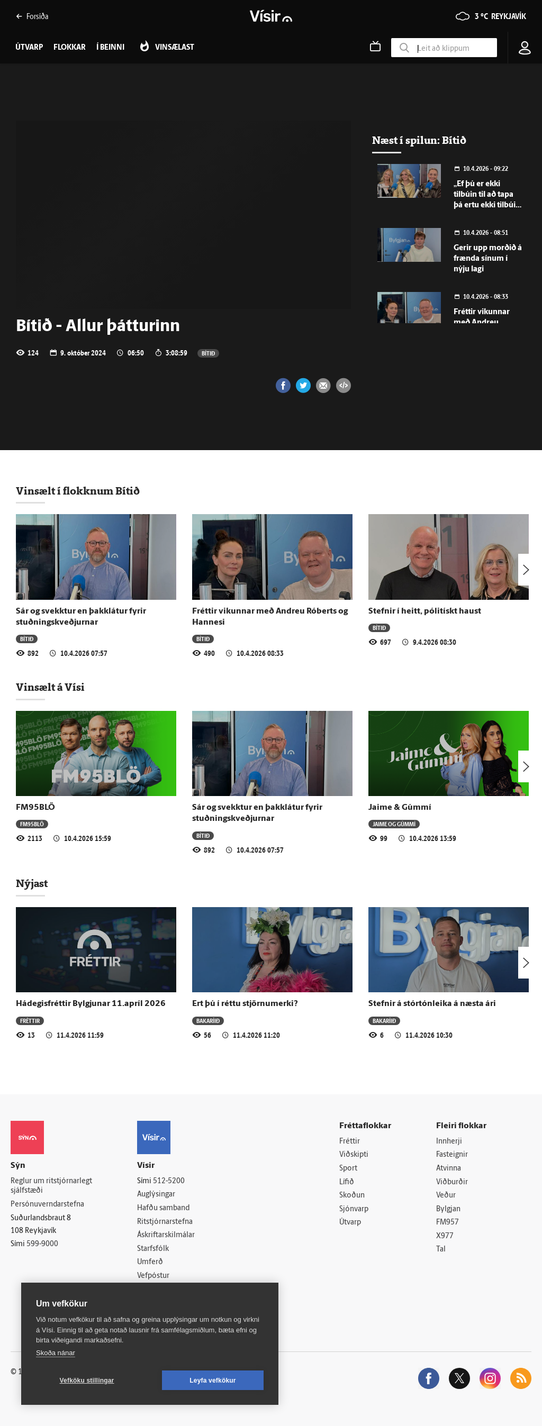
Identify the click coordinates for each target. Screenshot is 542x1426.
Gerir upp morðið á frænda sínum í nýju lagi (488, 258)
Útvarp (350, 1223)
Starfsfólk (153, 1249)
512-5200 (169, 1181)
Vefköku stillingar (87, 1380)
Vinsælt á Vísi (50, 687)
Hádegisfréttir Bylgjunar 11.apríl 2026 (91, 1004)
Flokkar (69, 48)
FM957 (447, 1223)
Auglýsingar (156, 1195)
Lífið (346, 1182)
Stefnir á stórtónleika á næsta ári (432, 1004)
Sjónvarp (353, 1209)
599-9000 (42, 1244)
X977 (445, 1236)
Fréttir (30, 1020)
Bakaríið (208, 1020)
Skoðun (352, 1196)
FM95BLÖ (35, 807)
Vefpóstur (153, 1276)
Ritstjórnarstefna (165, 1222)
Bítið (208, 353)
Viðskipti (353, 1155)
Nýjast (32, 883)
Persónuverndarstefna (47, 1205)
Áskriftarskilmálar (166, 1235)
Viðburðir (452, 1182)
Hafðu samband (163, 1208)
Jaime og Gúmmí (394, 823)
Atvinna (448, 1169)
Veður (446, 1196)
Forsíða (32, 16)
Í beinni (110, 48)
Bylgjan (448, 1209)
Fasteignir (452, 1155)
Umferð (150, 1263)
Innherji (449, 1142)
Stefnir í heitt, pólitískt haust (424, 611)
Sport (348, 1169)
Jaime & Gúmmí (399, 807)
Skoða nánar (55, 1353)
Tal (441, 1250)
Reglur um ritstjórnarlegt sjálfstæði (51, 1186)
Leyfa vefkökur (212, 1380)
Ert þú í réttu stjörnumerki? (245, 1004)
